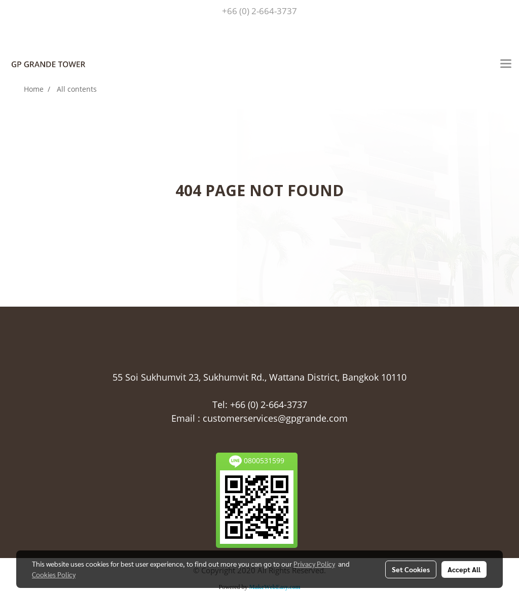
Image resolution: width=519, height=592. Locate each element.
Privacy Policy (314, 563)
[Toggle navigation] (506, 64)
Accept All (464, 569)
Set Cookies (411, 569)
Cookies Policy (54, 574)
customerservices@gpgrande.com (275, 418)
